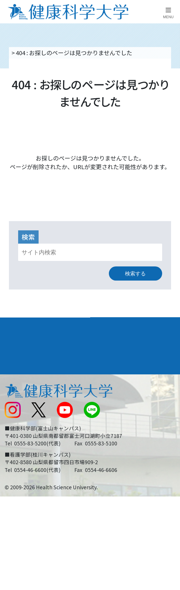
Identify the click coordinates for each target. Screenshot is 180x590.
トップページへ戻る (90, 182)
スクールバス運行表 (30, 424)
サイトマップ (111, 424)
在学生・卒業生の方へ (122, 440)
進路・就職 (110, 342)
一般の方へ (108, 456)
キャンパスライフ (30, 359)
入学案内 (17, 342)
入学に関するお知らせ (122, 408)
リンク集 (105, 376)
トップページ (27, 52)
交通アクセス (21, 392)
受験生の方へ (21, 440)
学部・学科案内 (117, 325)
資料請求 (171, 98)
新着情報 (15, 408)
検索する (135, 274)
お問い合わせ (111, 392)
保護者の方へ (21, 456)
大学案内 (17, 325)
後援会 (12, 376)
